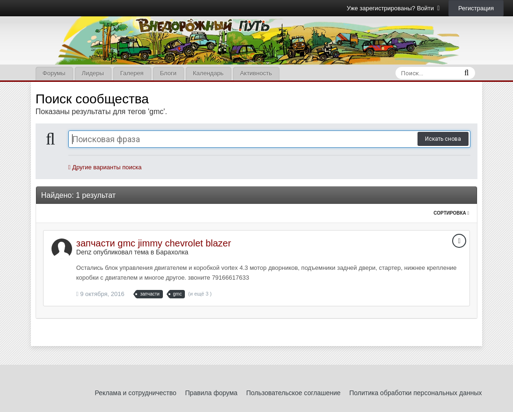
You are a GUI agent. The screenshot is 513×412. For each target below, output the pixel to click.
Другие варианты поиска (105, 167)
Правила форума (211, 393)
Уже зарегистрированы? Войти (393, 8)
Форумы (54, 73)
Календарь (208, 73)
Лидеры (93, 73)
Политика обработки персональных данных (415, 393)
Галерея (132, 73)
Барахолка (172, 252)
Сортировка (451, 213)
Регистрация (476, 8)
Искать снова (443, 139)
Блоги (168, 73)
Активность (256, 73)
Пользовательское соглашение (293, 393)
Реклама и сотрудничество (135, 393)
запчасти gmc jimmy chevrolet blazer (153, 243)
